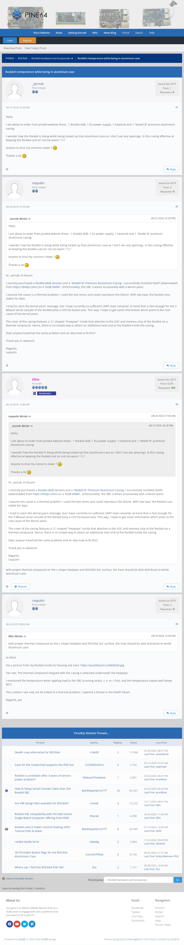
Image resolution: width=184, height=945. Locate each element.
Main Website (42, 32)
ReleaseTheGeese (94, 777)
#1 (177, 107)
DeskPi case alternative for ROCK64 (37, 752)
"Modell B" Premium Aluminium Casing (96, 283)
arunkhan (161, 779)
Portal (125, 32)
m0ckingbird (134, 939)
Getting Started (77, 32)
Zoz (94, 867)
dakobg (94, 842)
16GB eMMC (52, 287)
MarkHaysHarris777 (94, 790)
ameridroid (162, 754)
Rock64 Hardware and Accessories (50, 58)
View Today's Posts (35, 48)
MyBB (22, 939)
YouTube (137, 916)
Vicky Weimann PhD (167, 856)
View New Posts (13, 48)
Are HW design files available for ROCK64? (42, 803)
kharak (94, 816)
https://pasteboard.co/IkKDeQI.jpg (102, 665)
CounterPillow (94, 854)
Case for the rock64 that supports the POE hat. (44, 765)
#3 (177, 404)
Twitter (135, 912)
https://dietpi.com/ (25, 287)
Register (27, 40)
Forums (160, 908)
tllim (158, 805)
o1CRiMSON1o (94, 765)
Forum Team (163, 925)
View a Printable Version (19, 878)
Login (10, 40)
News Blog (110, 32)
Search (139, 32)
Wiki (95, 32)
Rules (59, 32)
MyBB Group (48, 939)
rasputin (38, 183)
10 (118, 790)
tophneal (161, 766)
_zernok (38, 84)
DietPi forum (122, 692)
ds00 (158, 831)
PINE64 (10, 58)
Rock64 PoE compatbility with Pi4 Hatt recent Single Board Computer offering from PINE (43, 816)
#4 (177, 623)
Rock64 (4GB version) (48, 283)
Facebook (137, 908)
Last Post (149, 754)
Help (151, 32)
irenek (94, 803)
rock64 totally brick (27, 842)
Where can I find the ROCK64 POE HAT (39, 867)
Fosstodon (138, 920)
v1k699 (94, 752)
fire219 (175, 939)
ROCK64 (22, 58)
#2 (177, 206)
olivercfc (160, 843)
